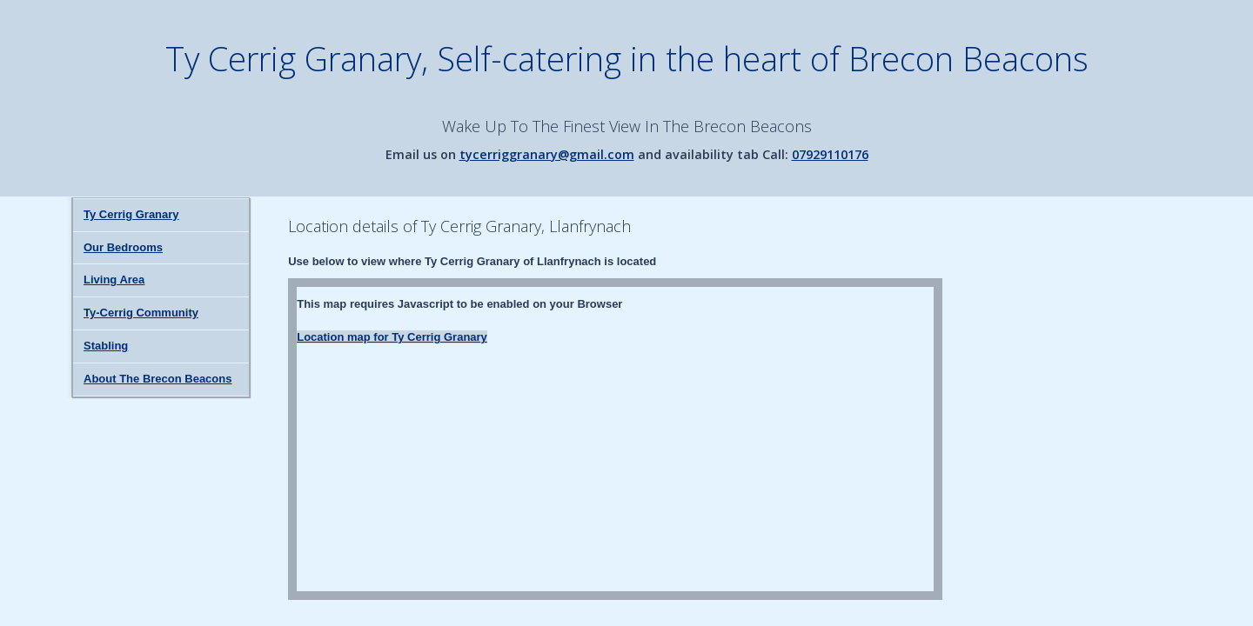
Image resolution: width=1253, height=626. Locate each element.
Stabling (106, 345)
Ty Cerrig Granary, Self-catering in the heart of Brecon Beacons (627, 58)
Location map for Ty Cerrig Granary (392, 336)
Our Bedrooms (123, 247)
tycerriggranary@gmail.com (546, 154)
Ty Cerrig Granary (131, 214)
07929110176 (830, 154)
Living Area (114, 279)
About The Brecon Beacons (157, 378)
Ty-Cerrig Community (141, 312)
